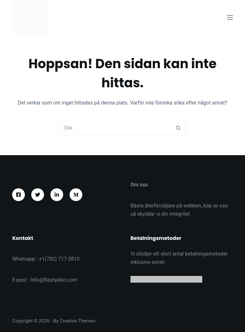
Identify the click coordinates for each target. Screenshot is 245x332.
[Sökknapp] (178, 128)
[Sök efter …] (114, 128)
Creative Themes (77, 321)
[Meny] (230, 17)
